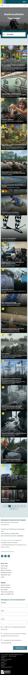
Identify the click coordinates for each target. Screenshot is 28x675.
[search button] (25, 5)
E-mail (2, 619)
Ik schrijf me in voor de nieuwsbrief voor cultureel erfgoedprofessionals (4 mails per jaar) (13, 635)
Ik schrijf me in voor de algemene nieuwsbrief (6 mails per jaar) (13, 628)
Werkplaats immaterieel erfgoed (8, 540)
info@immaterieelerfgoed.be (7, 551)
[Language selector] (3, 5)
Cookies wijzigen (13, 656)
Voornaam (3, 602)
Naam (2, 610)
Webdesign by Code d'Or (6, 667)
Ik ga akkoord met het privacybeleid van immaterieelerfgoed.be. (11, 642)
